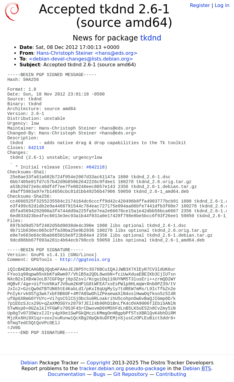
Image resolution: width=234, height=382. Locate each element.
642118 (36, 147)
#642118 (95, 167)
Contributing (171, 374)
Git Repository (130, 374)
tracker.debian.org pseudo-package (123, 368)
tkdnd (150, 38)
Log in (222, 5)
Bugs (99, 374)
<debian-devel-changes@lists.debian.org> (81, 59)
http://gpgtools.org (85, 259)
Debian (29, 363)
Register (200, 5)
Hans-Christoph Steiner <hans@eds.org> (87, 53)
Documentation (66, 374)
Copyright (98, 363)
